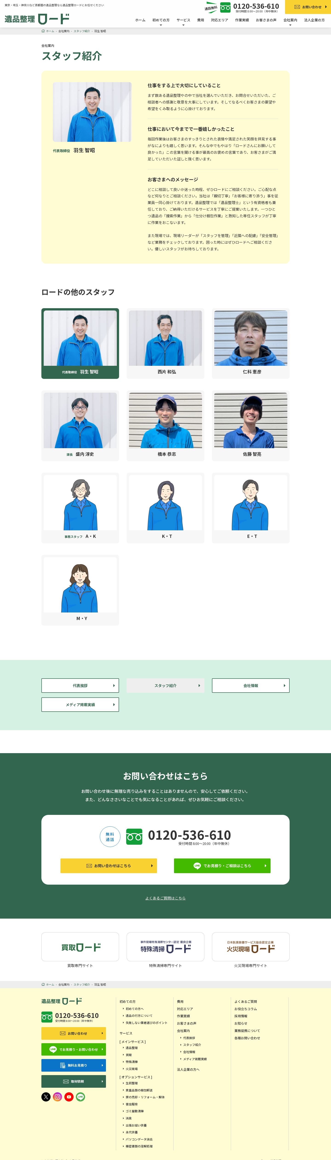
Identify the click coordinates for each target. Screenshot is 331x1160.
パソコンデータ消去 (139, 1139)
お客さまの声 (266, 20)
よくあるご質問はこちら (165, 898)
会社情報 (250, 685)
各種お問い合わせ (247, 1038)
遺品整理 (132, 1047)
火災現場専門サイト (251, 949)
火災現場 (132, 1069)
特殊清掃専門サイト (165, 949)
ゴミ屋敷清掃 (135, 1111)
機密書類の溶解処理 (139, 1146)
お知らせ (240, 1023)
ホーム (140, 20)
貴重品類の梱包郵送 (139, 1090)
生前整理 (132, 1083)
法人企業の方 (314, 20)
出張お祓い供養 (136, 1125)
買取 (129, 1055)
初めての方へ (135, 1008)
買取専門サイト (80, 949)
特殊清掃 (132, 1061)
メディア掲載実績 (80, 704)
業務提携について (247, 1030)
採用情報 (240, 1016)
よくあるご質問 (245, 1001)
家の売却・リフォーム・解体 (145, 1097)
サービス (126, 1033)
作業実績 (242, 20)
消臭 (129, 1118)
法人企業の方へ (188, 1069)
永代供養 (132, 1132)
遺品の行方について (139, 1015)
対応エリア (219, 20)
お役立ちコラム (245, 1008)
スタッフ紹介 (192, 1045)
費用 (200, 20)
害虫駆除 (132, 1104)
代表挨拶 (80, 685)
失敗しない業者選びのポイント (147, 1022)
